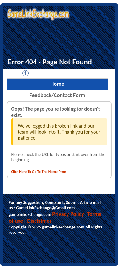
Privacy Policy (68, 214)
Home (57, 83)
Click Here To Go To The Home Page (38, 171)
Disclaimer (39, 220)
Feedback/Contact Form (57, 95)
